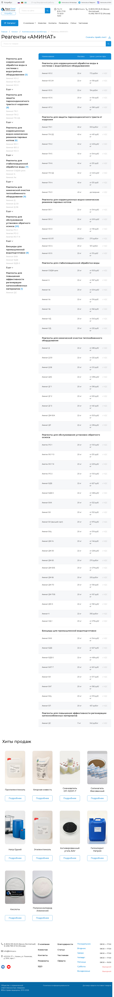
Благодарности (65, 944)
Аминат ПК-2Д (13, 118)
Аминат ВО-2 (12, 148)
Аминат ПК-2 (12, 115)
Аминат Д (10, 200)
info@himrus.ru (79, 9)
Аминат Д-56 (12, 207)
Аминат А (10, 174)
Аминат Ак (11, 177)
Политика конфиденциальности (56, 986)
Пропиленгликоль (15, 790)
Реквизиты (63, 23)
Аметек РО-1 (12, 230)
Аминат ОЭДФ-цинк (15, 171)
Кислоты (15, 909)
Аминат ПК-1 (12, 111)
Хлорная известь (42, 790)
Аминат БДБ (12, 260)
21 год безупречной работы (42, 2)
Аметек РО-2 (12, 233)
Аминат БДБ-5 (13, 263)
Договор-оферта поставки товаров (97, 986)
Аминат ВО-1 (12, 144)
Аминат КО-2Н (13, 82)
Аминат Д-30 (12, 204)
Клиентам (42, 23)
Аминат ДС (11, 293)
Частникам (83, 23)
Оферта (61, 960)
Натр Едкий (15, 849)
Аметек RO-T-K (13, 237)
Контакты (53, 23)
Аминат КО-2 (12, 78)
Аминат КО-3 (12, 151)
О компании (29, 23)
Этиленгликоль (42, 849)
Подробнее (15, 798)
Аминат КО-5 (12, 85)
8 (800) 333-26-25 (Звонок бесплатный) (19, 944)
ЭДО (40, 966)
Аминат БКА (12, 257)
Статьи (73, 23)
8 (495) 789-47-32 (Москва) (99, 14)
